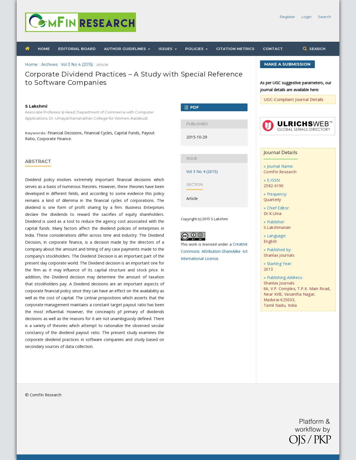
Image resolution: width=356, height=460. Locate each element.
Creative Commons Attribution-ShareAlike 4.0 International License (214, 251)
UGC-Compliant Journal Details (294, 99)
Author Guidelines (125, 48)
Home (44, 48)
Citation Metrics (235, 48)
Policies (195, 48)
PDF (194, 107)
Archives (49, 64)
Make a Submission (287, 64)
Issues (166, 48)
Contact (273, 48)
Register (287, 16)
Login (306, 16)
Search (316, 48)
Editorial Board (77, 48)
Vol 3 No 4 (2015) (77, 64)
